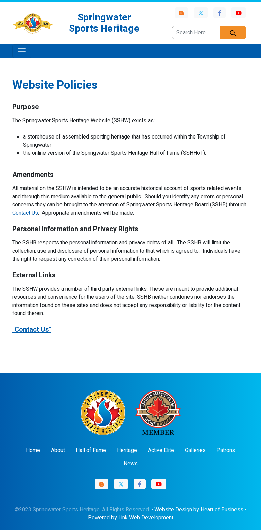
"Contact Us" (31, 329)
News (131, 464)
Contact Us (25, 213)
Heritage (127, 450)
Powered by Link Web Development (130, 518)
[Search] (233, 32)
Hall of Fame (91, 450)
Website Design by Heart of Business (198, 510)
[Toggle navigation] (21, 51)
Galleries (195, 450)
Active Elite (161, 450)
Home (33, 450)
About (58, 450)
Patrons (225, 450)
